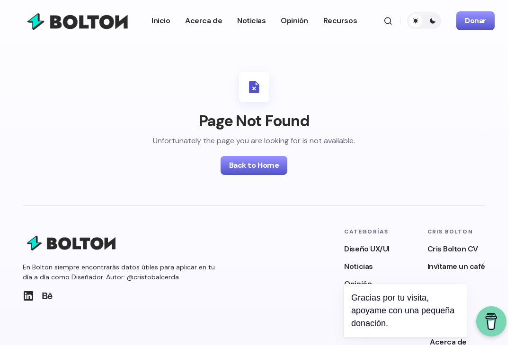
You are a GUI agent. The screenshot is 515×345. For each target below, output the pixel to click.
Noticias (358, 266)
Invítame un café (456, 266)
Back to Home (254, 165)
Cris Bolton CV (452, 249)
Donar (475, 21)
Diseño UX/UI (366, 249)
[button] (388, 21)
